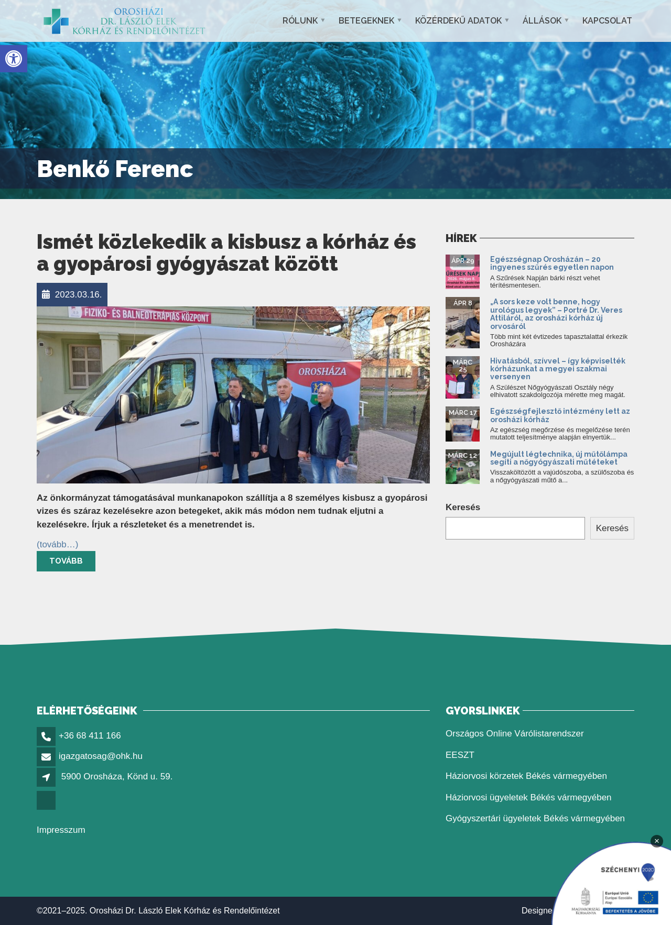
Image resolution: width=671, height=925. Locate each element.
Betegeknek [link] (366, 21)
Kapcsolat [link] (607, 21)
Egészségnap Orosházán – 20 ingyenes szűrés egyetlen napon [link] (552, 263)
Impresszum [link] (61, 830)
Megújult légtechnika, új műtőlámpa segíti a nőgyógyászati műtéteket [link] (558, 458)
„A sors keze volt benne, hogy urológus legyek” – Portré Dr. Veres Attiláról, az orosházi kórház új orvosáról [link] (556, 314)
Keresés (463, 507)
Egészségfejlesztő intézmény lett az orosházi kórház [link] (560, 415)
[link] (13, 58)
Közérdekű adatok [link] (458, 21)
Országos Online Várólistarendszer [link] (515, 734)
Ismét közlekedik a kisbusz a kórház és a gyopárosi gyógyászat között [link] (226, 253)
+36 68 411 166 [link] (90, 736)
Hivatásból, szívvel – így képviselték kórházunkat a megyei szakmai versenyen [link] (557, 369)
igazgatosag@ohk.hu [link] (101, 756)
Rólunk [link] (300, 21)
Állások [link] (542, 21)
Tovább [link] (66, 561)
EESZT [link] (460, 755)
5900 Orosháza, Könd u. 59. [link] (117, 776)
